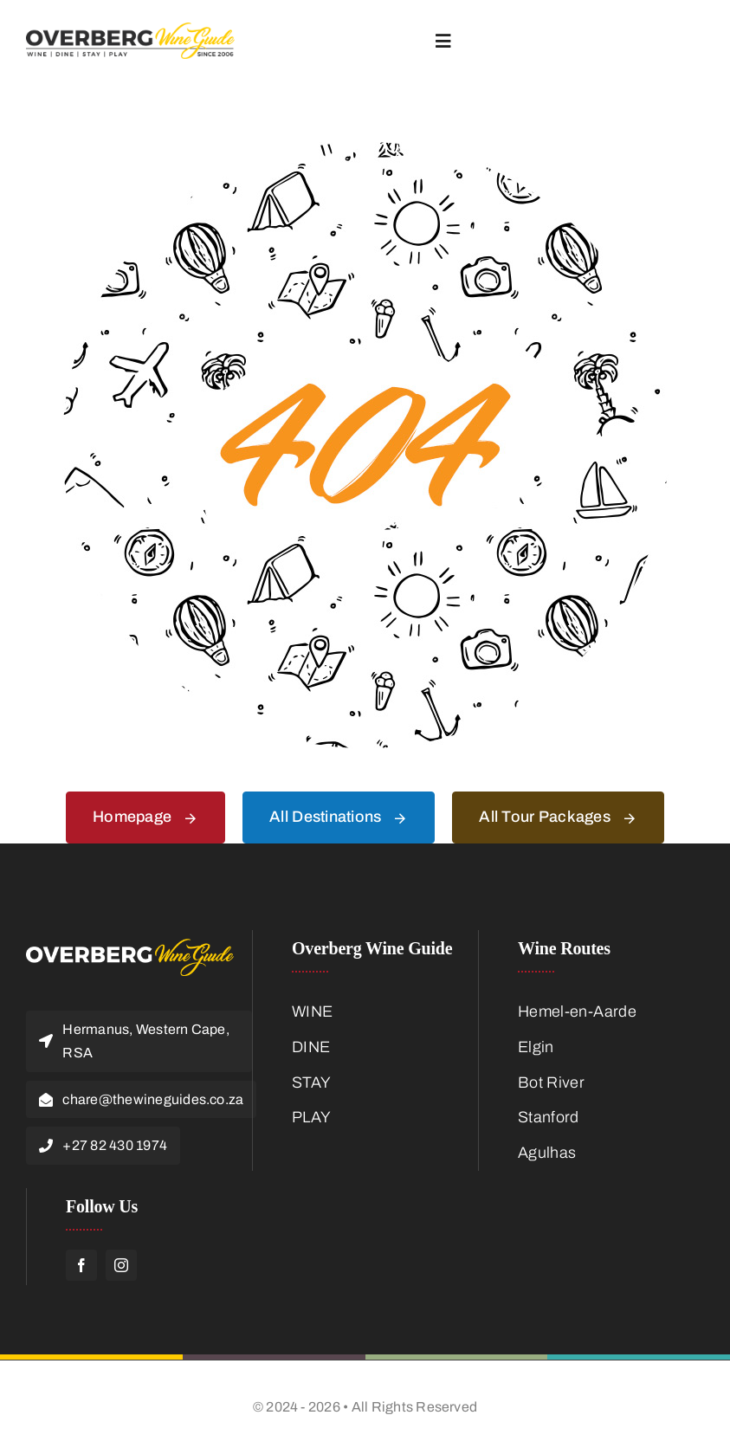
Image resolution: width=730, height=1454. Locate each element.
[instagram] (121, 1265)
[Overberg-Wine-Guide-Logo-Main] (130, 30)
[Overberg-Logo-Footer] (130, 946)
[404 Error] (365, 149)
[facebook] (81, 1265)
